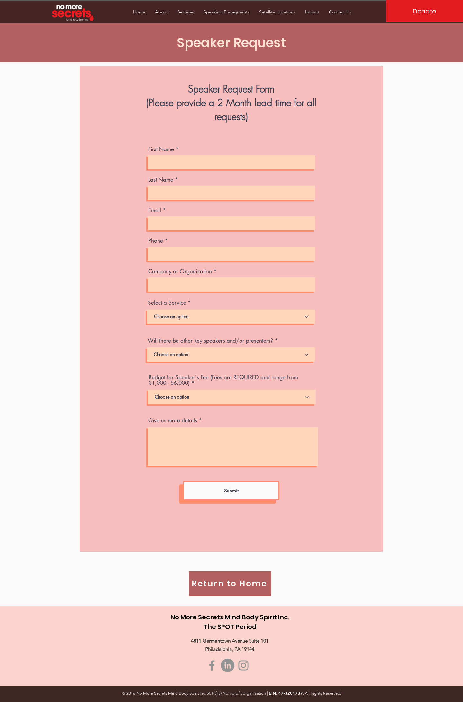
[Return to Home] (230, 583)
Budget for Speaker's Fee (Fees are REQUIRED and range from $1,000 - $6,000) (223, 380)
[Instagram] (243, 665)
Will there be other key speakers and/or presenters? (210, 341)
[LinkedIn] (227, 665)
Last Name (160, 180)
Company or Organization (180, 271)
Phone (155, 241)
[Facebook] (212, 665)
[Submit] (231, 490)
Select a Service (167, 303)
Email (154, 210)
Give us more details (172, 420)
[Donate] (424, 11)
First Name (161, 149)
